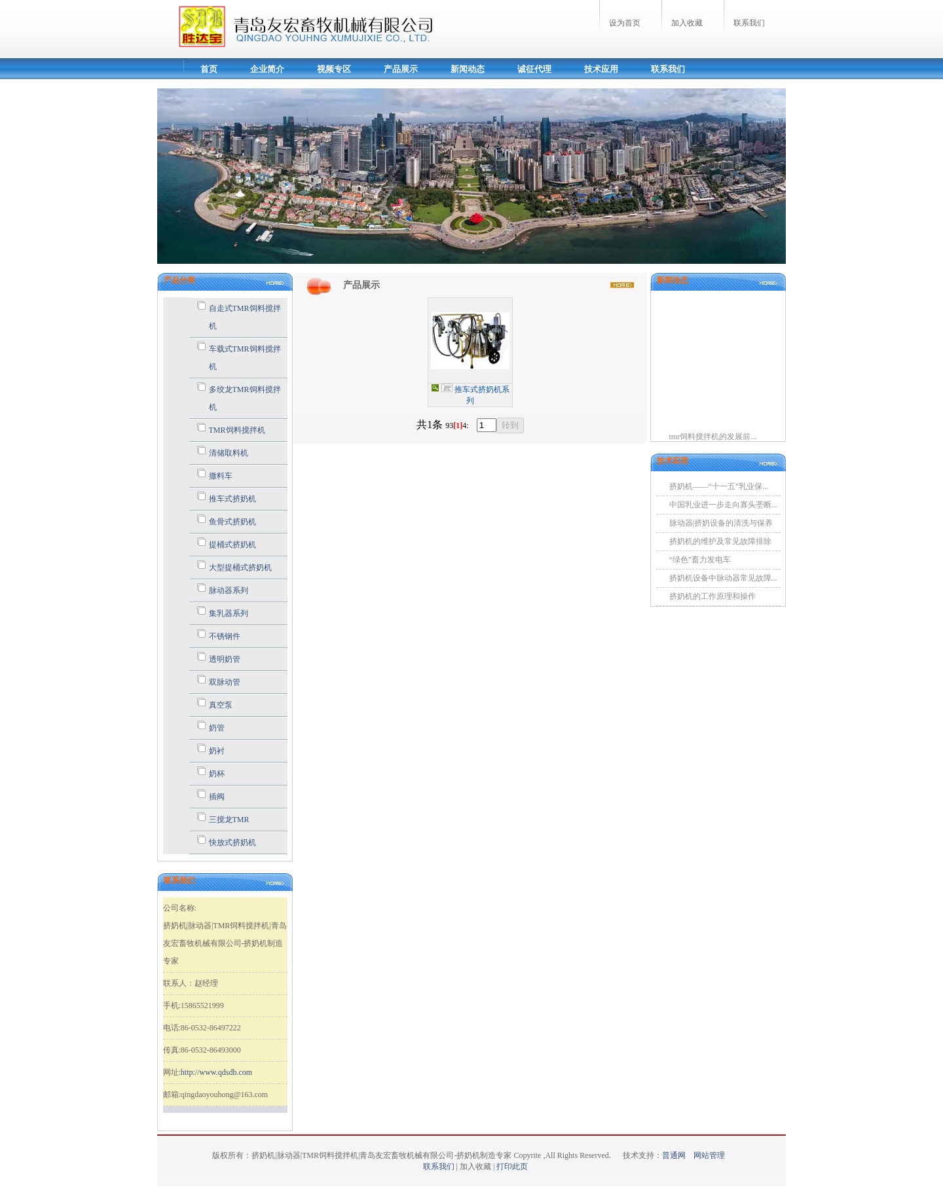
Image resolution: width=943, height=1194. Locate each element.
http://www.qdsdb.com (216, 1072)
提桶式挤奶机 (232, 544)
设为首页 (624, 22)
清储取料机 (228, 453)
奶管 (217, 728)
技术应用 (601, 69)
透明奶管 (224, 659)
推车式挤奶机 (232, 498)
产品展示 (401, 69)
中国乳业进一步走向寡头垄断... (723, 504)
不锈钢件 (224, 636)
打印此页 (512, 1166)
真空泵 (220, 705)
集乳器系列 (228, 613)
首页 (208, 69)
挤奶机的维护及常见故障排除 (720, 541)
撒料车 (220, 475)
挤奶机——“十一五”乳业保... (719, 486)
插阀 (217, 796)
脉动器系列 (228, 590)
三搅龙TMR (229, 819)
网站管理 (709, 1155)
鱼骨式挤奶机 (232, 521)
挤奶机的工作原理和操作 (712, 596)
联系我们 (749, 22)
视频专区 (334, 69)
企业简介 (267, 69)
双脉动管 (224, 682)
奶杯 (217, 773)
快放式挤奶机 (232, 842)
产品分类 (179, 280)
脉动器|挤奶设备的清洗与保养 (721, 523)
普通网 (677, 1155)
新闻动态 (468, 69)
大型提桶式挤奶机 (240, 567)
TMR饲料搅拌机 (237, 430)
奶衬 (217, 750)
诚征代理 (534, 69)
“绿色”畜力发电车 (700, 559)
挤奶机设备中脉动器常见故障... (723, 578)
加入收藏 (687, 22)
